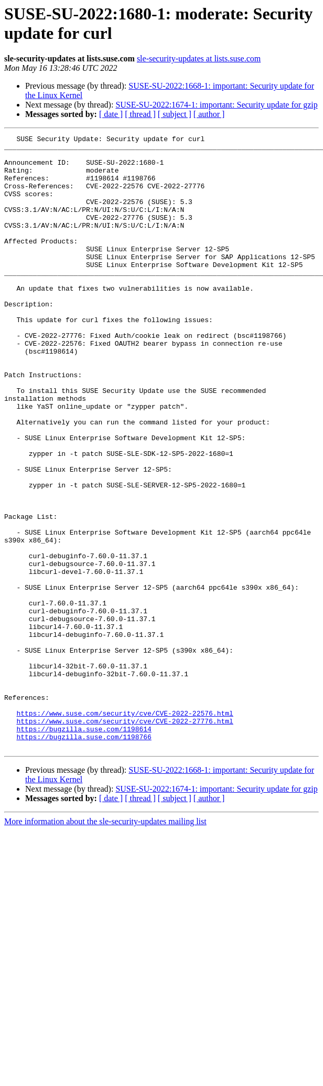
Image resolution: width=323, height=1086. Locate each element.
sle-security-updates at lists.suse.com (199, 58)
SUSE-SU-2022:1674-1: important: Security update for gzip (216, 104)
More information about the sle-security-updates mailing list (105, 944)
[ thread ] (140, 114)
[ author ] (209, 114)
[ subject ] (174, 114)
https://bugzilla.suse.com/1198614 (83, 848)
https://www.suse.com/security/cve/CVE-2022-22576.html (124, 829)
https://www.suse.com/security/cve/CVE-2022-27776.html (124, 839)
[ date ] (111, 114)
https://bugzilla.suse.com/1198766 (83, 858)
